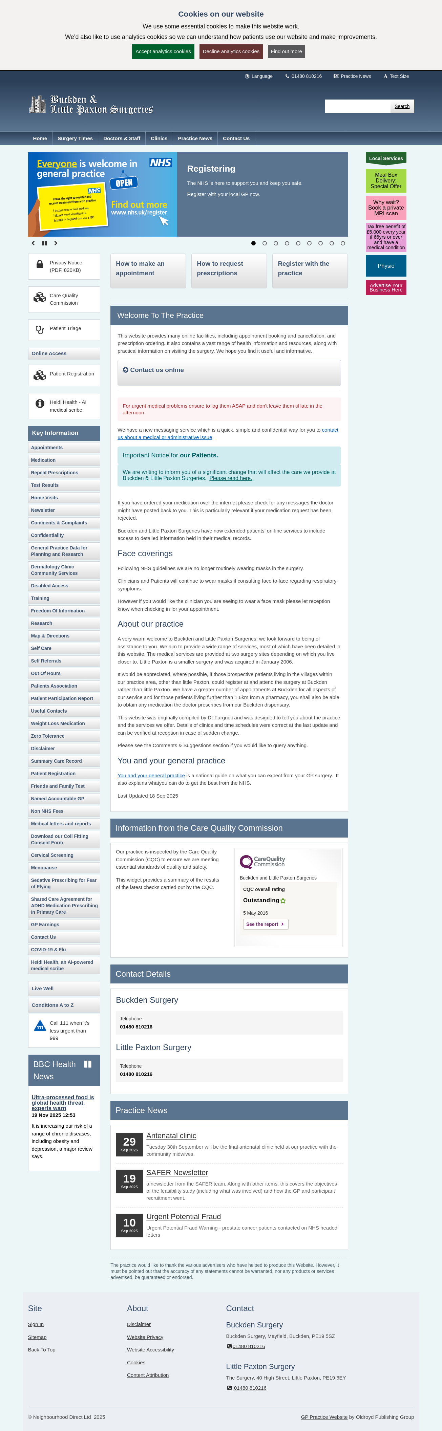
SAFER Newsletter (177, 1172)
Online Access (49, 353)
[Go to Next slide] (56, 243)
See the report (262, 924)
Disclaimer (139, 1324)
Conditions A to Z (53, 1005)
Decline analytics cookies (231, 51)
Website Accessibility (150, 1349)
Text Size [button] (395, 76)
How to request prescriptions (220, 268)
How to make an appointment (140, 268)
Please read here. (230, 478)
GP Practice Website (324, 1417)
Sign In (36, 1324)
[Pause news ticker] (88, 1064)
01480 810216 (303, 76)
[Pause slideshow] (45, 243)
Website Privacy (145, 1337)
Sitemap (37, 1337)
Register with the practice (303, 268)
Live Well (43, 988)
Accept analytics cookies (163, 51)
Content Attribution (148, 1375)
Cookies (136, 1362)
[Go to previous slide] (33, 243)
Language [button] (258, 76)
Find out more (286, 51)
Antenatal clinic (171, 1135)
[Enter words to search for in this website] (358, 106)
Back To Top (42, 1349)
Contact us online (153, 369)
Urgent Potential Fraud (183, 1216)
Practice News (352, 76)
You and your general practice (151, 775)
